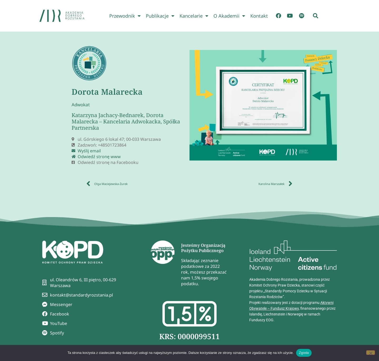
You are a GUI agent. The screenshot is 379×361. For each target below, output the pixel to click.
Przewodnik (125, 16)
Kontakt (259, 16)
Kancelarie (193, 16)
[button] (315, 16)
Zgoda (304, 353)
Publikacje (160, 16)
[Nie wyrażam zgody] (370, 352)
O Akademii (229, 16)
